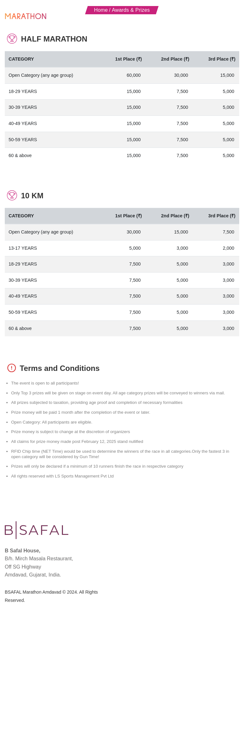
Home (101, 113)
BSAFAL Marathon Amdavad (33, 696)
